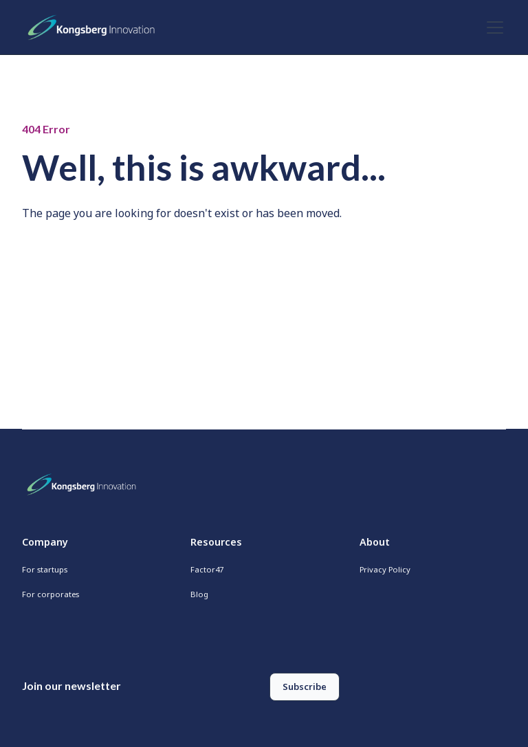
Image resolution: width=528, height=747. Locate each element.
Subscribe (305, 686)
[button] (492, 27)
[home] (95, 27)
